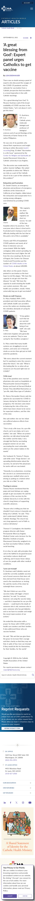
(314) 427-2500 (11, 773)
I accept (10, 896)
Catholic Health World (7, 28)
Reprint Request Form (12, 728)
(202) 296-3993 (11, 760)
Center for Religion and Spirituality (16, 155)
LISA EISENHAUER (13, 75)
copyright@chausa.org (11, 670)
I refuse (25, 896)
